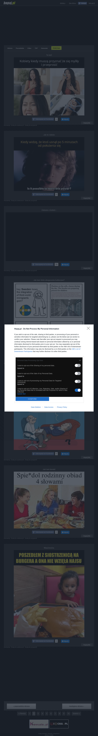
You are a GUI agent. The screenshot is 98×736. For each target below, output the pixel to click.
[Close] (89, 329)
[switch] (78, 365)
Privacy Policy (62, 407)
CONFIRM (32, 399)
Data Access (48, 407)
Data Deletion (36, 407)
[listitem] (49, 360)
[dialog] (49, 368)
